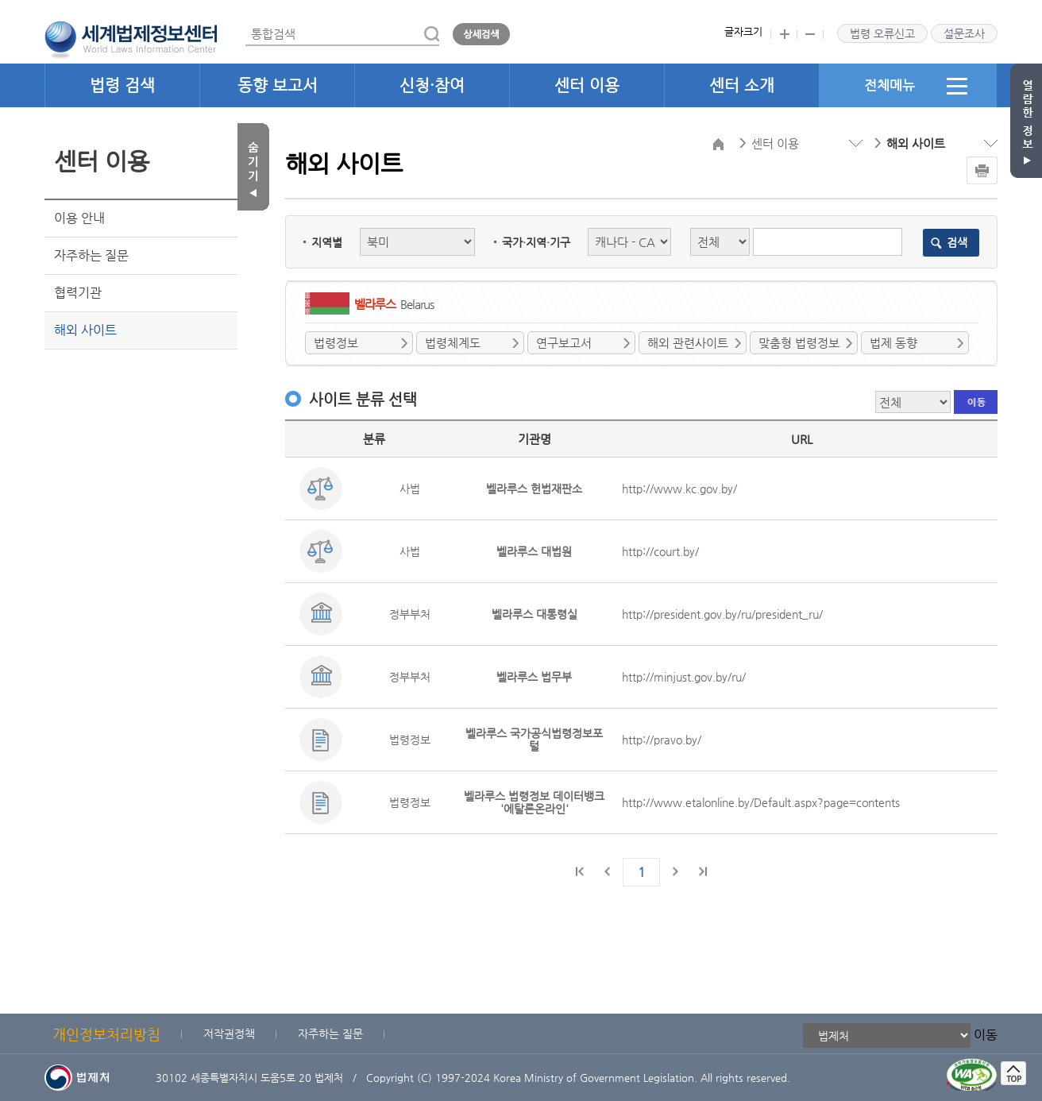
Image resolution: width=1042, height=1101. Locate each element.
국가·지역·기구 (536, 242)
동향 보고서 (277, 85)
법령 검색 (122, 85)
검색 (957, 242)
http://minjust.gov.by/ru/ (684, 676)
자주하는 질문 (91, 255)
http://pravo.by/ (661, 739)
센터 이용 (586, 85)
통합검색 (245, 22)
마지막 (702, 871)
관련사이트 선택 (0, 0)
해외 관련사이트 (687, 343)
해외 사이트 (85, 330)
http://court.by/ (660, 551)
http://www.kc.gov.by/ (679, 488)
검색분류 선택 (285, 123)
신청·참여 (432, 85)
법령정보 (336, 343)
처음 (580, 871)
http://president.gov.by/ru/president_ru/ (722, 614)
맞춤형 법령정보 (798, 343)
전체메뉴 (915, 86)
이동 (986, 1034)
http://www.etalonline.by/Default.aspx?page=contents (761, 802)
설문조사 (964, 33)
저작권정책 (229, 1033)
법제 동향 (893, 343)
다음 (675, 871)
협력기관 (78, 292)
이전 (607, 871)
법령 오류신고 (882, 33)
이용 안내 (79, 218)
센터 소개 (741, 85)
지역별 (326, 242)
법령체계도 (452, 343)
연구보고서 (564, 343)
